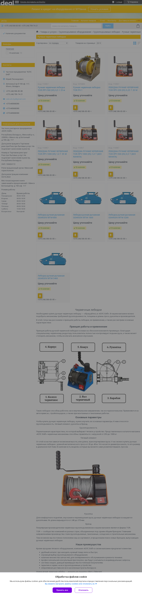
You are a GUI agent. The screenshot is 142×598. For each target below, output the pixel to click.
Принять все (62, 590)
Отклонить (84, 590)
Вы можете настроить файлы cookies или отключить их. (70, 584)
